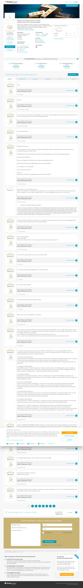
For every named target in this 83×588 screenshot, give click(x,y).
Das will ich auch (68, 2)
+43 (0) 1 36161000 (23, 46)
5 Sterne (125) (22, 79)
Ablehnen (69, 582)
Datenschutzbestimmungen (17, 582)
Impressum (9, 582)
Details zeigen (50, 585)
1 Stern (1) (73, 79)
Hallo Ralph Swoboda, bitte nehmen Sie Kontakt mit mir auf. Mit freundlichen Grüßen (26, 535)
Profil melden (20, 552)
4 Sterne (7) (35, 79)
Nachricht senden (49, 541)
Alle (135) (10, 79)
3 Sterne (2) (48, 79)
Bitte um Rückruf (48, 532)
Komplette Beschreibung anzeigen (25, 29)
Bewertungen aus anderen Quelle (10, 39)
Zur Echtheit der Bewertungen (10, 42)
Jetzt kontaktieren (72, 5)
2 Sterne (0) (60, 79)
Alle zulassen (69, 574)
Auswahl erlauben (69, 578)
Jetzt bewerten (10, 47)
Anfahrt (20, 39)
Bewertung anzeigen (73, 38)
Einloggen (76, 2)
